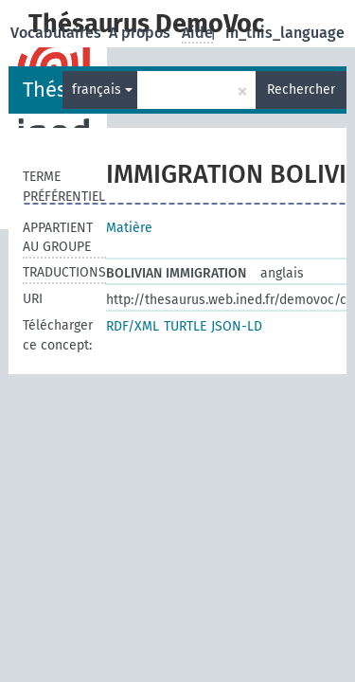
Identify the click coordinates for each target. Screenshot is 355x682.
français (102, 89)
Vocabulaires (57, 33)
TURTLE (185, 326)
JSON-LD (236, 326)
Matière (129, 228)
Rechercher (301, 89)
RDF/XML (132, 326)
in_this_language (285, 33)
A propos (141, 33)
